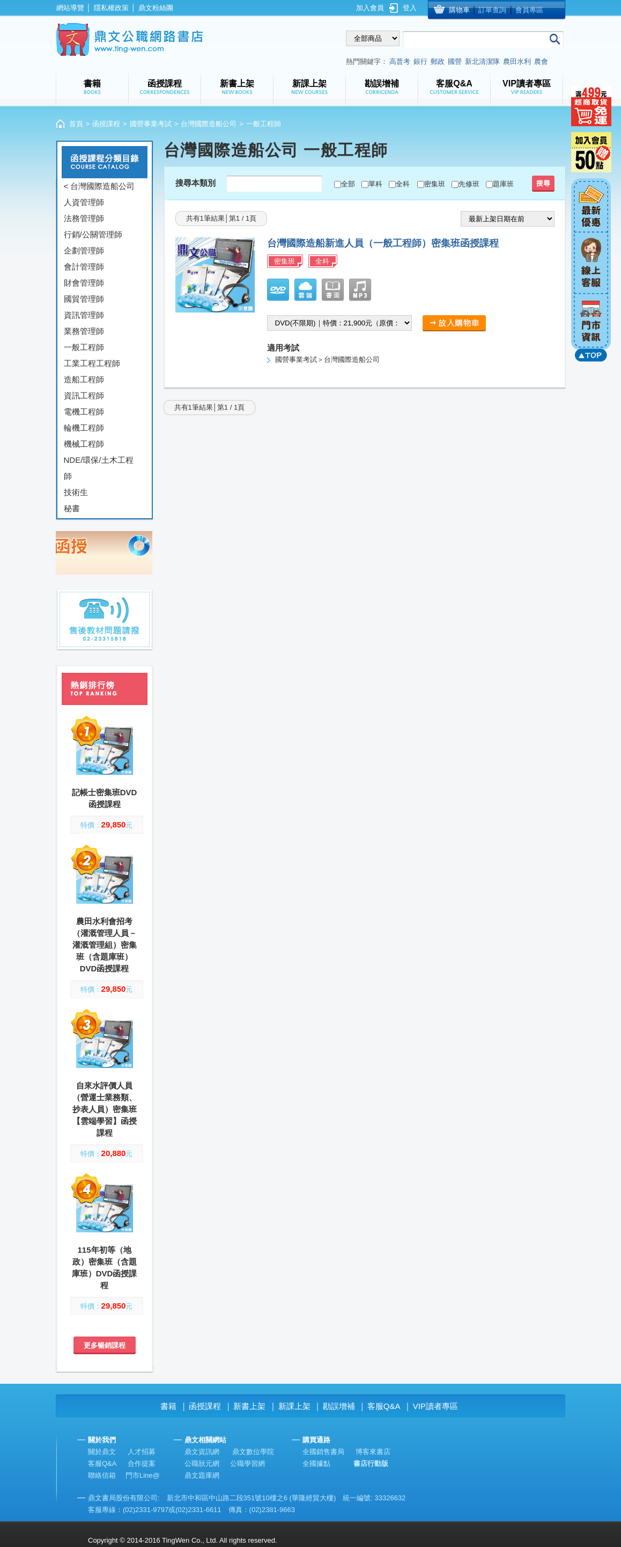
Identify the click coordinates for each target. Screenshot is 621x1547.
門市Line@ (142, 1475)
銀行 (420, 61)
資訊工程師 (84, 395)
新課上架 (294, 1406)
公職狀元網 (201, 1463)
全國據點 (316, 1463)
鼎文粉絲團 (155, 8)
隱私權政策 (111, 8)
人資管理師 (84, 202)
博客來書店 (373, 1452)
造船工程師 (84, 379)
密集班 (434, 184)
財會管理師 (84, 282)
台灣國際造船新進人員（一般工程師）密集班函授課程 (383, 243)
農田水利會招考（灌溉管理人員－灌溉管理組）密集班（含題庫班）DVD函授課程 (104, 945)
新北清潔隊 (482, 61)
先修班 (469, 184)
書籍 (168, 1406)
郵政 (438, 61)
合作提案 (142, 1463)
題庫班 (503, 184)
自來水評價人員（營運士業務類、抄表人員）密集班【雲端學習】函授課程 (104, 1109)
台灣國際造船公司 (208, 124)
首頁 (76, 124)
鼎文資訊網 (201, 1452)
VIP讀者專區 (435, 1406)
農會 (541, 61)
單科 (375, 184)
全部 (348, 184)
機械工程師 (84, 443)
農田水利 (517, 61)
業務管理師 (84, 331)
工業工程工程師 (92, 363)
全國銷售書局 (323, 1452)
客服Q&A (384, 1406)
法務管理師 (84, 218)
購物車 (459, 10)
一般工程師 (84, 347)
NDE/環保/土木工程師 (99, 468)
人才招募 (142, 1452)
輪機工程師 (84, 427)
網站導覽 (70, 8)
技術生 (76, 492)
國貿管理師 (84, 298)
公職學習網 (247, 1463)
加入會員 (370, 8)
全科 (403, 184)
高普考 (399, 61)
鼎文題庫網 (201, 1475)
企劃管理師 (84, 250)
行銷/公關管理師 (93, 234)
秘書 (72, 508)
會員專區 (529, 10)
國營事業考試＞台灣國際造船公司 (327, 359)
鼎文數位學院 (253, 1452)
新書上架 (249, 1406)
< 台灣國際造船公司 (99, 186)
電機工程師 (84, 411)
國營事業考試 (151, 124)
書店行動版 (370, 1463)
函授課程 (106, 124)
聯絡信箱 (102, 1475)
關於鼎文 (102, 1452)
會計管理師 (84, 266)
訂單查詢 (492, 10)
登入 (410, 8)
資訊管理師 (84, 314)
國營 (455, 61)
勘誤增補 (339, 1406)
